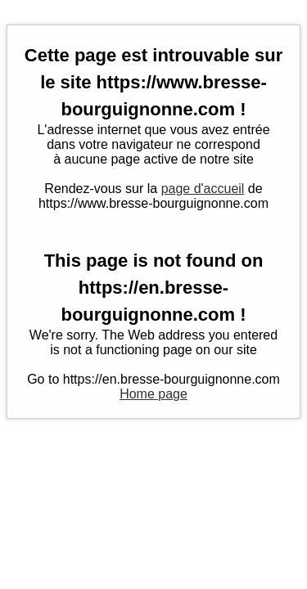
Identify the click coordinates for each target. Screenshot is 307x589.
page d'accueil (203, 189)
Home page (153, 394)
